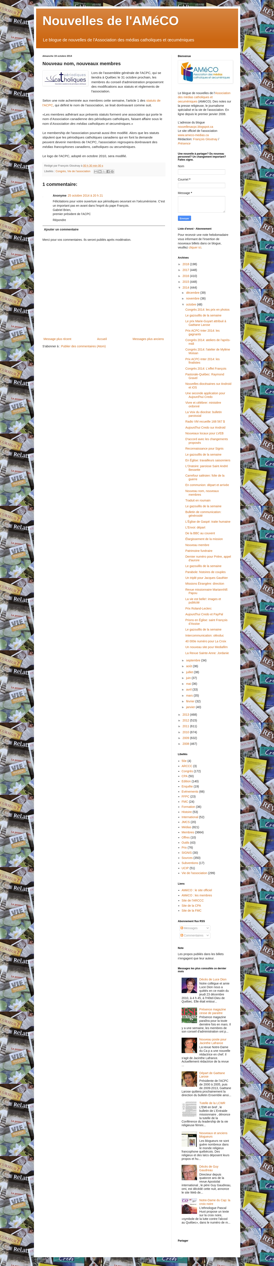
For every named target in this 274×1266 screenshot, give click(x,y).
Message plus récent (57, 339)
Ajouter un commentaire (61, 229)
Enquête (187, 786)
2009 (186, 738)
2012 (186, 720)
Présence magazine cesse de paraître (212, 1011)
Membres (188, 832)
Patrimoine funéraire (198, 550)
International (190, 817)
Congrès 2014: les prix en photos (207, 309)
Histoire (187, 812)
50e (184, 761)
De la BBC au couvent (200, 533)
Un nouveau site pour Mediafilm (206, 647)
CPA (185, 776)
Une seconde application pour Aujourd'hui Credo (205, 395)
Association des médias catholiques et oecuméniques (204, 97)
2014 (186, 287)
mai (189, 683)
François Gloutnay (205, 139)
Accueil (102, 339)
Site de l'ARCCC (193, 900)
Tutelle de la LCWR (212, 1103)
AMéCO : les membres (197, 895)
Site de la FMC (192, 910)
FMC (185, 801)
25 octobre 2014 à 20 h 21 (85, 195)
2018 (186, 264)
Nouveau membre (197, 545)
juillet (190, 672)
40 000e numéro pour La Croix (205, 641)
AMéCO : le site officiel (197, 890)
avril (189, 689)
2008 (186, 743)
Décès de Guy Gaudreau (209, 1168)
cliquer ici (195, 247)
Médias (186, 827)
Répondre (59, 220)
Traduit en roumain (197, 500)
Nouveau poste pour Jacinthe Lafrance (213, 1041)
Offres (186, 837)
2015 (186, 281)
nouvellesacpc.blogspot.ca (195, 126)
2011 (186, 726)
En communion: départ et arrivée (207, 485)
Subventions (190, 863)
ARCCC (187, 766)
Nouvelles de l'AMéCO (111, 21)
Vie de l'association (78, 171)
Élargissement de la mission (204, 539)
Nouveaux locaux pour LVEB (204, 433)
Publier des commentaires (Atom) (83, 346)
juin (189, 678)
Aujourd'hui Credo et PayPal (204, 614)
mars (190, 695)
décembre (193, 292)
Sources (187, 858)
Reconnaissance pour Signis (204, 448)
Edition (186, 781)
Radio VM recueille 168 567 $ (205, 421)
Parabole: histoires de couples (205, 572)
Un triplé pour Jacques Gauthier (206, 578)
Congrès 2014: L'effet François (205, 368)
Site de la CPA (191, 905)
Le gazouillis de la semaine (203, 315)
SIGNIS (187, 852)
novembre (193, 298)
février (190, 701)
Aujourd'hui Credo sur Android (205, 427)
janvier (191, 707)
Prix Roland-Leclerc (198, 608)
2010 (186, 732)
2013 (186, 714)
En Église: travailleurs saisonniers (207, 460)
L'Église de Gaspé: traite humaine (207, 521)
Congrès (61, 171)
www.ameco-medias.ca (193, 135)
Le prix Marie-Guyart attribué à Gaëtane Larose (205, 323)
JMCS (186, 822)
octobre (191, 304)
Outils (185, 842)
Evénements (190, 791)
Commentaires (192, 935)
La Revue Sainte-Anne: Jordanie (207, 653)
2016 (186, 276)
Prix (184, 847)
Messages (189, 928)
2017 (186, 270)
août (189, 666)
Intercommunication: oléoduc (204, 635)
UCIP (185, 868)
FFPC (186, 796)
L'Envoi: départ (195, 527)
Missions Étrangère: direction (204, 583)
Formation (188, 806)
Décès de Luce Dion (213, 979)
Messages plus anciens (148, 339)
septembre (193, 660)
